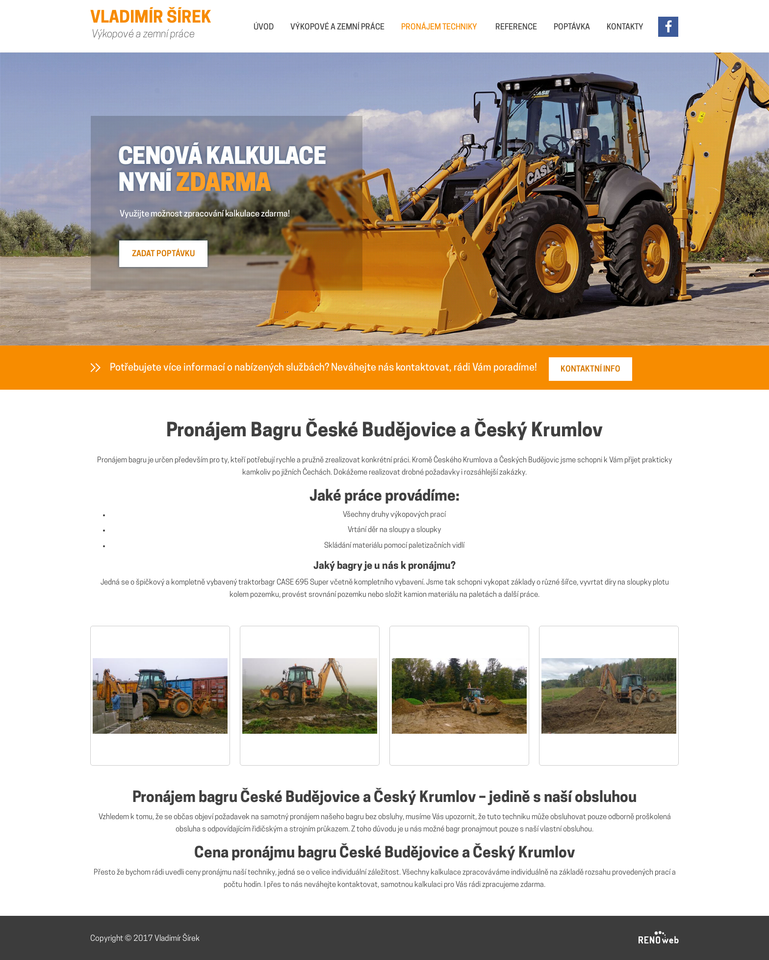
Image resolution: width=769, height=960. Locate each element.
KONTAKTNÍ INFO (590, 369)
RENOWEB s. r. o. (659, 938)
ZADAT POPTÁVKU (163, 254)
